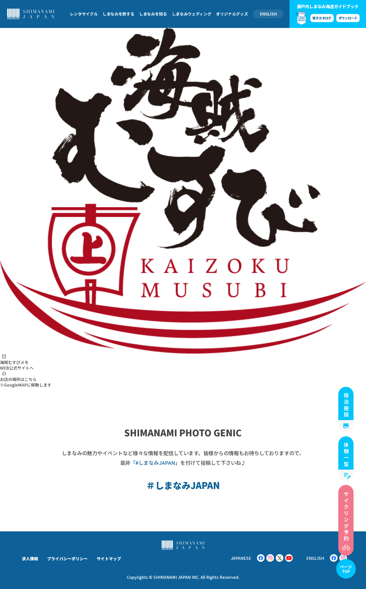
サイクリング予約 (346, 516)
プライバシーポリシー (67, 558)
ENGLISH (268, 14)
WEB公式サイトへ (17, 368)
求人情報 (30, 558)
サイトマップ (109, 558)
